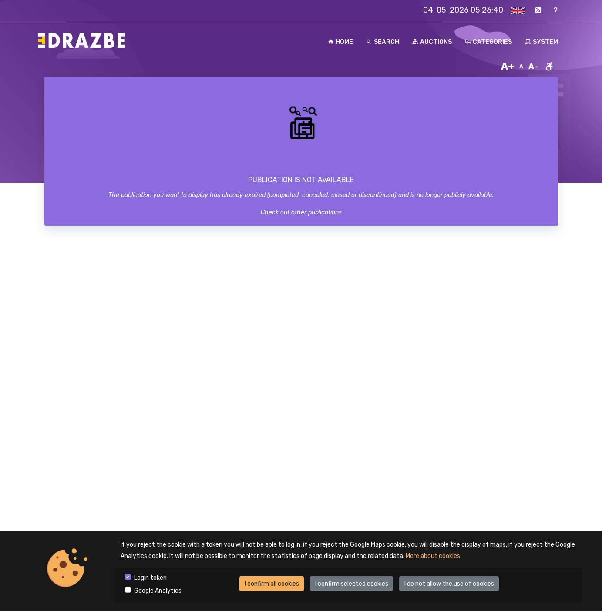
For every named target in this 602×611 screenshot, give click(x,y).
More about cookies (433, 556)
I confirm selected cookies (351, 584)
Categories (488, 42)
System (541, 42)
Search (382, 42)
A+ (507, 66)
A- (533, 66)
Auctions (432, 42)
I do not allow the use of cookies (449, 584)
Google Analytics (158, 590)
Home (340, 42)
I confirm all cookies (272, 584)
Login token (150, 577)
